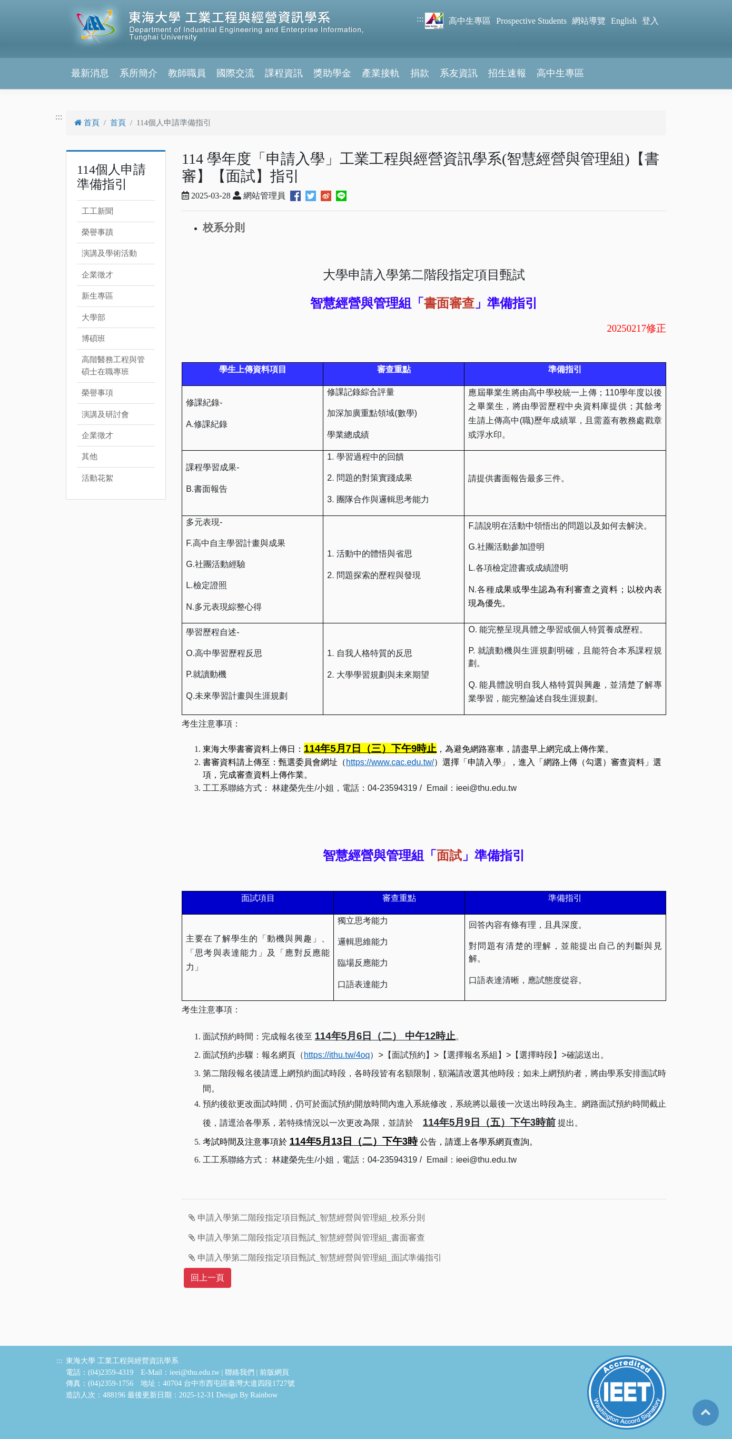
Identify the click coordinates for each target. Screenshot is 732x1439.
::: (420, 18)
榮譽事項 (97, 393)
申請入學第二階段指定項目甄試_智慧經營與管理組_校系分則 (307, 1217)
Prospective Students (531, 20)
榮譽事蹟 (97, 232)
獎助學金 (332, 73)
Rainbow (264, 1395)
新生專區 (97, 296)
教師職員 (187, 73)
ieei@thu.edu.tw (195, 1372)
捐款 (419, 73)
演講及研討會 (105, 414)
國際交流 (235, 73)
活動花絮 (97, 478)
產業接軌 (381, 73)
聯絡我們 (239, 1372)
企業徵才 (97, 275)
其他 (89, 456)
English (624, 20)
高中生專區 (470, 20)
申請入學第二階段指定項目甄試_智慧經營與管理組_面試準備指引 (315, 1257)
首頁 (87, 122)
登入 (650, 20)
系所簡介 (138, 73)
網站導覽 (589, 20)
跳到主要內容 (25, 6)
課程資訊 (284, 73)
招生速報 (507, 73)
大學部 (93, 317)
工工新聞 (97, 211)
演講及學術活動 (109, 253)
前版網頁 (274, 1372)
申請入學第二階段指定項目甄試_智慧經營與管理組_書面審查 (307, 1237)
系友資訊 (459, 73)
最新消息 (90, 73)
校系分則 (224, 227)
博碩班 (93, 338)
